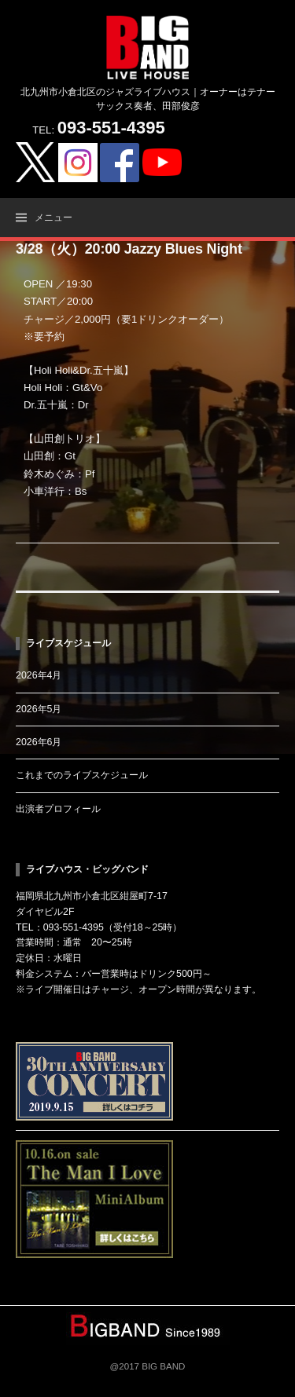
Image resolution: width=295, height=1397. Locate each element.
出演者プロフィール (58, 808)
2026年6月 (38, 742)
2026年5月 (38, 709)
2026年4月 (38, 675)
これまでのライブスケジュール (82, 775)
